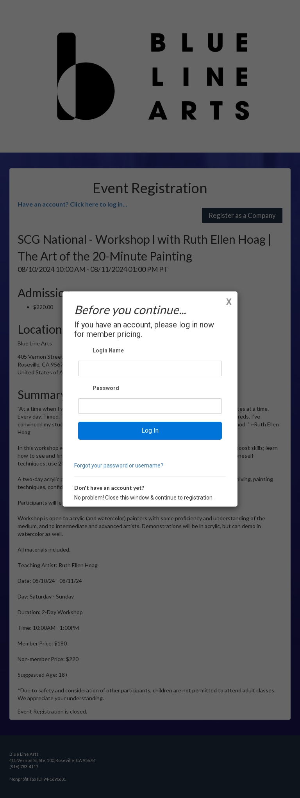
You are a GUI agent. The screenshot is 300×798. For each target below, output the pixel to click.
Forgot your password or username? (118, 465)
